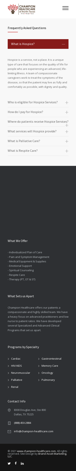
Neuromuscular (20, 373)
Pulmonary (48, 380)
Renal (14, 387)
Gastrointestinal (51, 358)
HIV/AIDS (16, 365)
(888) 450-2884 (22, 423)
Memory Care (50, 365)
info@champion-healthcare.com (33, 431)
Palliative (16, 380)
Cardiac (15, 358)
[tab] (38, 44)
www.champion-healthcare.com (36, 451)
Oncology (47, 373)
